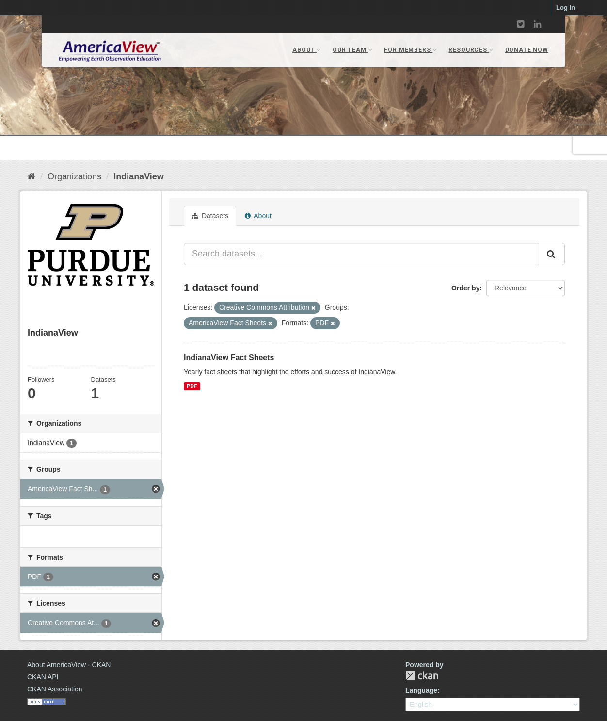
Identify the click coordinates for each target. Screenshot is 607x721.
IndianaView (138, 176)
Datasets (210, 216)
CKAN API (43, 677)
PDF (192, 386)
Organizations (74, 176)
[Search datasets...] (361, 254)
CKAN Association (54, 689)
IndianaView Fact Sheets (229, 357)
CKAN (421, 676)
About (258, 216)
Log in (565, 7)
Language (421, 690)
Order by (465, 288)
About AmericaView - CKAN (69, 665)
